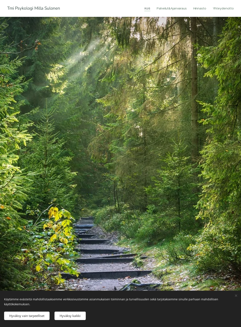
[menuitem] (147, 8)
